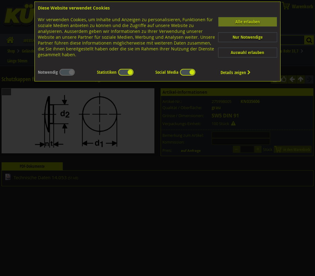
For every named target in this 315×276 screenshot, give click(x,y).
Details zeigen (236, 72)
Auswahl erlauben (247, 52)
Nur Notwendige (248, 37)
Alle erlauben (247, 21)
